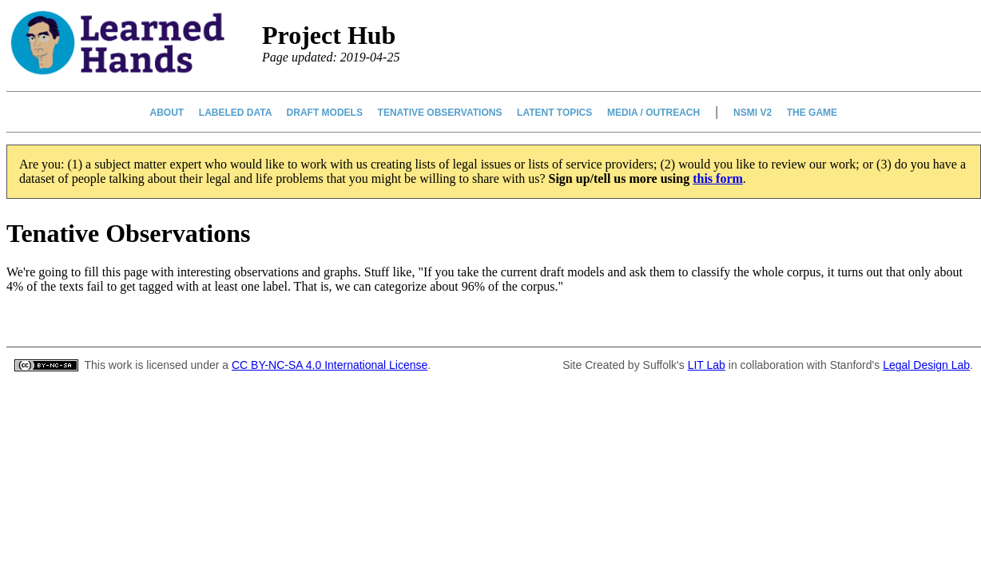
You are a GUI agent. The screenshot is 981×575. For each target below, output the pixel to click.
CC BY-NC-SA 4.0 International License (329, 365)
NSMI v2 (753, 112)
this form (718, 178)
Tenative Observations (439, 112)
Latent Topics (554, 112)
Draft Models (324, 112)
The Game (812, 112)
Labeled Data (235, 112)
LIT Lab (706, 365)
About (167, 112)
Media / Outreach (654, 112)
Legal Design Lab (926, 365)
